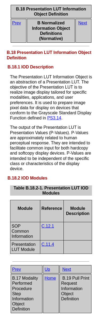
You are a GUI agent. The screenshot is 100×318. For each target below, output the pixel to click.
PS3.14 (54, 118)
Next (82, 23)
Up (47, 269)
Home (50, 278)
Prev (16, 23)
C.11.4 (48, 244)
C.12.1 (48, 226)
